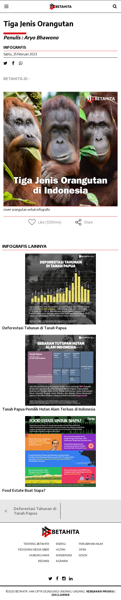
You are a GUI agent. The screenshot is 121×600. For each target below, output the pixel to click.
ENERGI (61, 544)
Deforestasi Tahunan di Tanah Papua (34, 328)
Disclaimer (61, 595)
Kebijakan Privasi (100, 591)
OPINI (82, 549)
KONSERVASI (64, 555)
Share (84, 222)
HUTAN (60, 549)
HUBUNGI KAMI (39, 555)
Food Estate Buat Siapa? (23, 490)
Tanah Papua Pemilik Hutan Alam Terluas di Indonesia (48, 409)
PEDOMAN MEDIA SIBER (33, 549)
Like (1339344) (44, 222)
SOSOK (83, 555)
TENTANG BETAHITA (36, 544)
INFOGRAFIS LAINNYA (24, 246)
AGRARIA (62, 561)
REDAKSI (43, 561)
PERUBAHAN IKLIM (91, 544)
